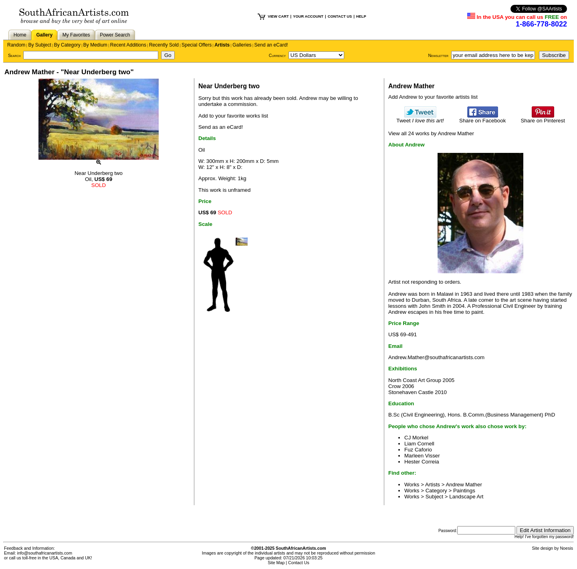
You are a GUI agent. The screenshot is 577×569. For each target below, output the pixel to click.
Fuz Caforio (418, 450)
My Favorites (76, 35)
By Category (67, 45)
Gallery (44, 35)
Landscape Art (466, 497)
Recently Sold (164, 45)
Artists (222, 45)
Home (20, 35)
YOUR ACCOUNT (308, 16)
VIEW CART (278, 16)
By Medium (95, 45)
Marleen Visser (422, 456)
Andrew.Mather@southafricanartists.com (436, 357)
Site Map (276, 562)
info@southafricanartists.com (45, 553)
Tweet (420, 118)
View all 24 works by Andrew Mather (431, 133)
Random (16, 45)
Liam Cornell (419, 444)
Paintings (464, 491)
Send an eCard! (271, 45)
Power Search (115, 35)
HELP (361, 16)
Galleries (241, 45)
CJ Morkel (416, 438)
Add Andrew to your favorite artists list (433, 97)
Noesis (566, 548)
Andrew (308, 98)
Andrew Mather (464, 485)
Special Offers (197, 45)
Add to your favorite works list (233, 116)
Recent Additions (128, 45)
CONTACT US (340, 16)
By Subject (39, 45)
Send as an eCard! (220, 127)
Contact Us (298, 562)
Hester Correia (421, 462)
